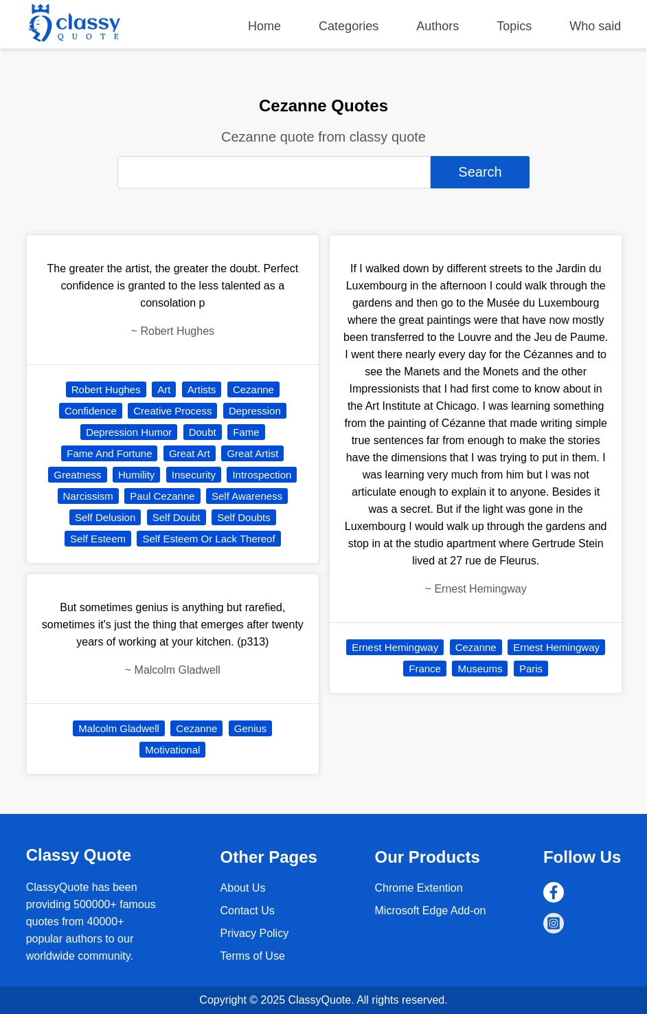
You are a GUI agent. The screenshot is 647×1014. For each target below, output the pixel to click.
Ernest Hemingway (395, 647)
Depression (255, 411)
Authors (437, 26)
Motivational (172, 750)
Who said (595, 26)
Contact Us (247, 910)
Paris (531, 668)
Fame (246, 432)
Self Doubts (244, 517)
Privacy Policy (254, 933)
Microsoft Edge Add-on (430, 910)
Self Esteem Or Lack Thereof (208, 538)
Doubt (202, 432)
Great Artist (252, 453)
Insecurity (194, 475)
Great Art (189, 453)
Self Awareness (247, 496)
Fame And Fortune (109, 453)
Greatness (77, 475)
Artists (202, 389)
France (425, 668)
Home (264, 26)
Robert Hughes (106, 389)
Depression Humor (129, 432)
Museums (479, 668)
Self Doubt (176, 517)
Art (163, 389)
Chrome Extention (419, 888)
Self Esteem (98, 538)
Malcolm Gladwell (118, 728)
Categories (348, 26)
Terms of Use (252, 956)
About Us (243, 888)
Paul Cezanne (162, 496)
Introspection (261, 475)
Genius (250, 728)
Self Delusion (105, 517)
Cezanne (253, 389)
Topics (514, 26)
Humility (136, 475)
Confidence (91, 411)
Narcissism (88, 496)
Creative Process (172, 411)
